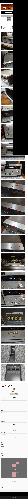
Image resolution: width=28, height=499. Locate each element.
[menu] (26, 1)
